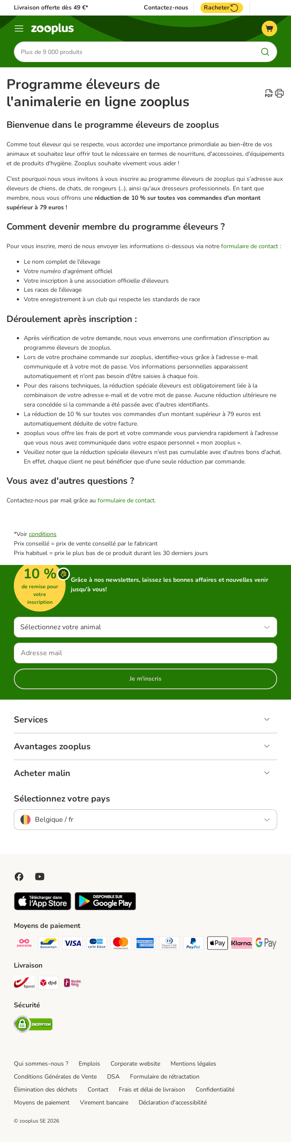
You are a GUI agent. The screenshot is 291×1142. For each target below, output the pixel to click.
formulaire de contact (249, 246)
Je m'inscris (145, 679)
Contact (98, 1089)
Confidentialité (215, 1089)
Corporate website (135, 1064)
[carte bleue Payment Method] (96, 944)
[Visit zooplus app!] (42, 908)
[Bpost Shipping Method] (24, 984)
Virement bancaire (104, 1102)
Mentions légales (193, 1064)
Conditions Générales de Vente (55, 1077)
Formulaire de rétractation (164, 1077)
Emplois (89, 1064)
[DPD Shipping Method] (48, 984)
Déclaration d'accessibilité (173, 1102)
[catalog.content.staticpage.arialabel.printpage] (279, 93)
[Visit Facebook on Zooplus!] (19, 876)
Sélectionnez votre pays (62, 799)
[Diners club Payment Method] (169, 944)
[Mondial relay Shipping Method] (72, 984)
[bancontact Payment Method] (48, 944)
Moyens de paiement (42, 1102)
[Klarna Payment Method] (241, 944)
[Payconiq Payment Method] (24, 944)
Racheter (222, 8)
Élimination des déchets (45, 1089)
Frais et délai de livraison (152, 1089)
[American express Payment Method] (145, 944)
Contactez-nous (166, 8)
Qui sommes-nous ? (41, 1064)
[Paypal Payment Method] (193, 944)
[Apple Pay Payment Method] (217, 944)
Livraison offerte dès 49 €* (51, 7)
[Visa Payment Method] (72, 944)
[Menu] (19, 28)
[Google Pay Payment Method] (266, 944)
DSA (113, 1077)
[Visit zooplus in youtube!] (40, 876)
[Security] (33, 1026)
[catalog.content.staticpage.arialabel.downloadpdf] (269, 93)
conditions (43, 534)
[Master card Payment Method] (121, 944)
